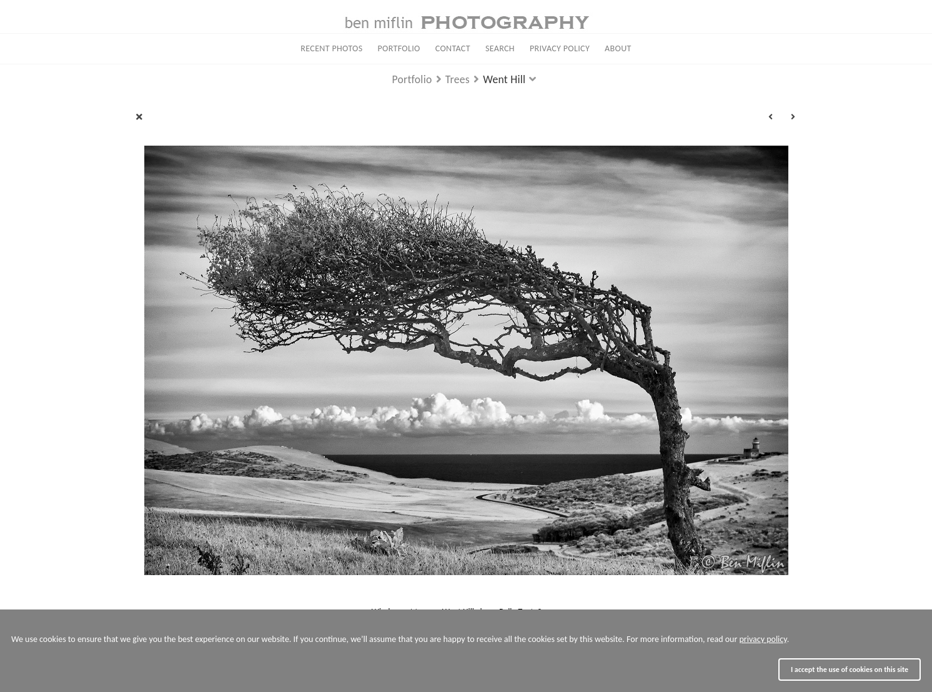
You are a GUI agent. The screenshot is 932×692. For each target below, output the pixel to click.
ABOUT (618, 48)
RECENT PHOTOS (331, 48)
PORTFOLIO (399, 48)
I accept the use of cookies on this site (849, 669)
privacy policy (762, 639)
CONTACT (452, 48)
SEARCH (500, 48)
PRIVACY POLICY (560, 48)
